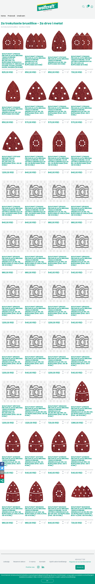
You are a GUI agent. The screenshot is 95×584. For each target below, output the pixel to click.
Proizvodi (11, 16)
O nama (32, 562)
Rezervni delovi (19, 562)
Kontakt (42, 562)
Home (3, 16)
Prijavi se (80, 567)
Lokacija (6, 562)
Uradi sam (21, 16)
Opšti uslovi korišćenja (58, 562)
